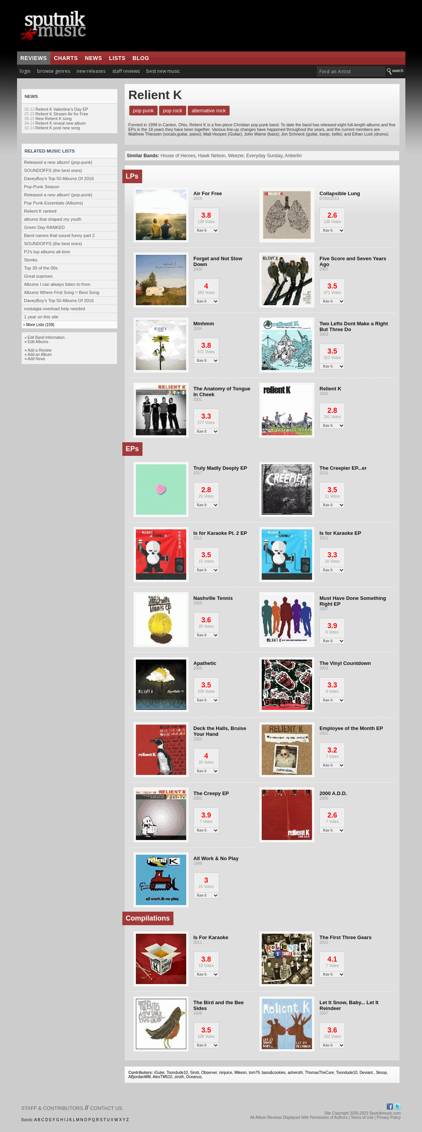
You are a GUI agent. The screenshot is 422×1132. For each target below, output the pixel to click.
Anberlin (293, 155)
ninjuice (225, 1072)
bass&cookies (274, 1072)
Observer (209, 1072)
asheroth (295, 1072)
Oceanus (193, 1077)
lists (117, 58)
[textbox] (351, 71)
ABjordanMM (140, 1077)
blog (140, 58)
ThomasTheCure (319, 1072)
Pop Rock (172, 110)
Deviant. (367, 1072)
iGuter (159, 1072)
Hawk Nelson (212, 155)
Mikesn (240, 1072)
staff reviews (126, 71)
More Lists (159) (40, 325)
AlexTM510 (162, 1077)
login (25, 71)
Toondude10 (177, 1072)
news (93, 58)
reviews (34, 58)
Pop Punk (143, 110)
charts (66, 58)
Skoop (381, 1072)
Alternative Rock (209, 110)
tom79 (254, 1072)
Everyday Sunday (264, 155)
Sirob (194, 1072)
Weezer (236, 155)
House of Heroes (178, 155)
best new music (163, 71)
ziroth (179, 1077)
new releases (91, 71)
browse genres (53, 71)
